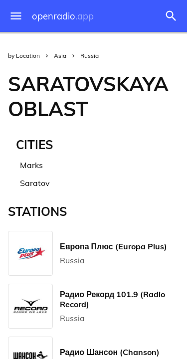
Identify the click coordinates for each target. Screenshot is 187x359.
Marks (31, 165)
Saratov (35, 183)
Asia (60, 55)
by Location (24, 55)
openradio (63, 16)
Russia (89, 55)
